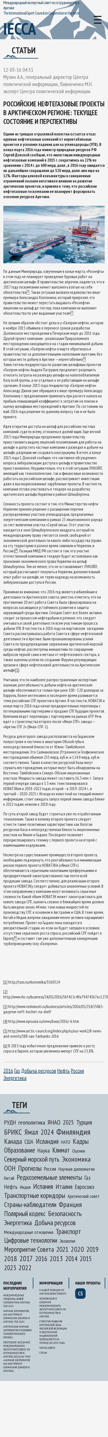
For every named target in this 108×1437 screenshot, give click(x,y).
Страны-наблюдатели (30, 1204)
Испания (43, 1186)
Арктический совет (84, 1196)
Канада (13, 1141)
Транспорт (68, 1231)
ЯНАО (54, 1122)
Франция (70, 1204)
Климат (61, 1150)
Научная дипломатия (77, 1169)
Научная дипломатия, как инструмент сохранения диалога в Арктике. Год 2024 (16, 1316)
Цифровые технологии (30, 1240)
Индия (25, 1187)
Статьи (43, 1353)
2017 (26, 1258)
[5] (17, 670)
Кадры (81, 1141)
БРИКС (13, 1132)
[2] (5, 991)
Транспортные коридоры (34, 1195)
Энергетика (15, 1077)
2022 (25, 1267)
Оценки (78, 1151)
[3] (5, 1006)
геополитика (31, 1122)
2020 (77, 1249)
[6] (5, 1045)
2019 (92, 1249)
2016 (8, 1070)
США (28, 1141)
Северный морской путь (31, 1159)
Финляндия (73, 1131)
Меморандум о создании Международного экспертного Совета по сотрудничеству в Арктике (52, 1307)
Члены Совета (47, 1348)
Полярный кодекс (25, 1213)
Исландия (47, 1141)
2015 (86, 1258)
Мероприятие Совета (29, 1249)
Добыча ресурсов (38, 1070)
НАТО (65, 1142)
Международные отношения (28, 1232)
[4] (5, 1021)
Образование (19, 1150)
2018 (10, 1258)
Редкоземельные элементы (49, 1177)
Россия (77, 1070)
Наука (43, 1150)
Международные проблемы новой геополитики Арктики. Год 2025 (16, 1301)
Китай (9, 1178)
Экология (67, 1241)
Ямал (31, 1132)
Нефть (63, 1070)
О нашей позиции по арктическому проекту (52, 1291)
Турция (84, 1122)
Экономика (76, 1159)
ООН (10, 1168)
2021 (62, 1249)
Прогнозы (30, 1168)
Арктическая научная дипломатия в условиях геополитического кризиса (17, 1332)
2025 (68, 1122)
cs (80, 1293)
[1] (5, 982)
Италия (64, 1186)
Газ (17, 1070)
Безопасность (64, 1213)
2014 (71, 1258)
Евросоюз (84, 1186)
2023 (10, 1267)
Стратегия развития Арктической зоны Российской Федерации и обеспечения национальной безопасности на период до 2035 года (53, 1332)
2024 (47, 1132)
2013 (56, 1258)
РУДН (10, 1122)
